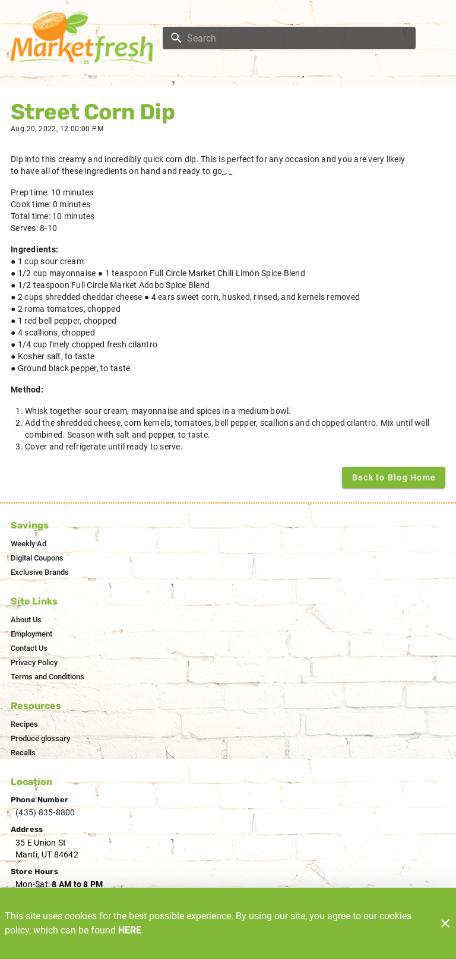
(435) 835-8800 (45, 812)
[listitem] (28, 544)
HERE (129, 930)
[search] (297, 38)
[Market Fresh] (85, 37)
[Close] (445, 923)
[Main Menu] (436, 38)
